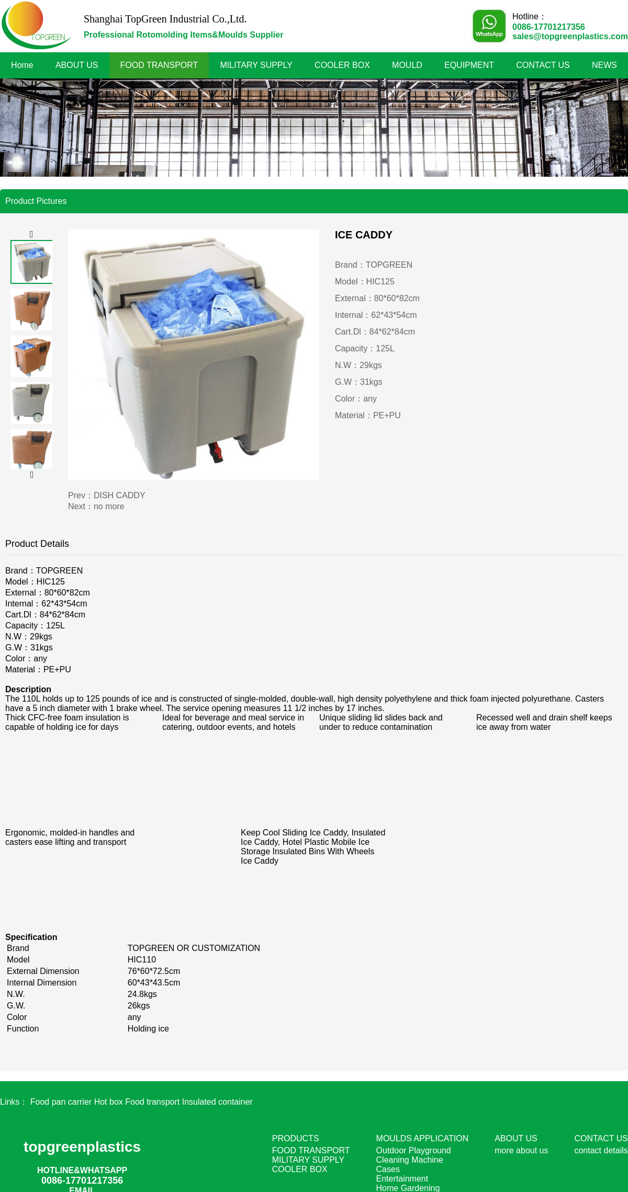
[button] (31, 234)
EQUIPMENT (469, 65)
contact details (600, 1150)
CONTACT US (543, 65)
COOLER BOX (342, 65)
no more (109, 506)
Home (22, 65)
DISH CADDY (119, 495)
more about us (521, 1150)
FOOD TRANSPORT (159, 65)
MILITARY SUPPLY (256, 65)
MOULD (407, 65)
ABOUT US (76, 65)
